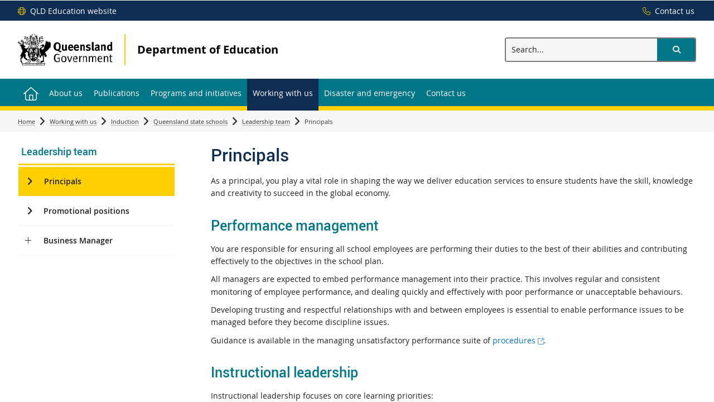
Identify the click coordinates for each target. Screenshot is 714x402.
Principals (62, 181)
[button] (676, 50)
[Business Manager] (28, 240)
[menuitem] (31, 92)
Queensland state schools (190, 121)
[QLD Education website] (67, 11)
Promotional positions (86, 210)
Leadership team (266, 121)
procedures (518, 340)
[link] (96, 153)
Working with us (73, 121)
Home (26, 121)
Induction (125, 121)
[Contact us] (665, 11)
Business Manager (78, 240)
